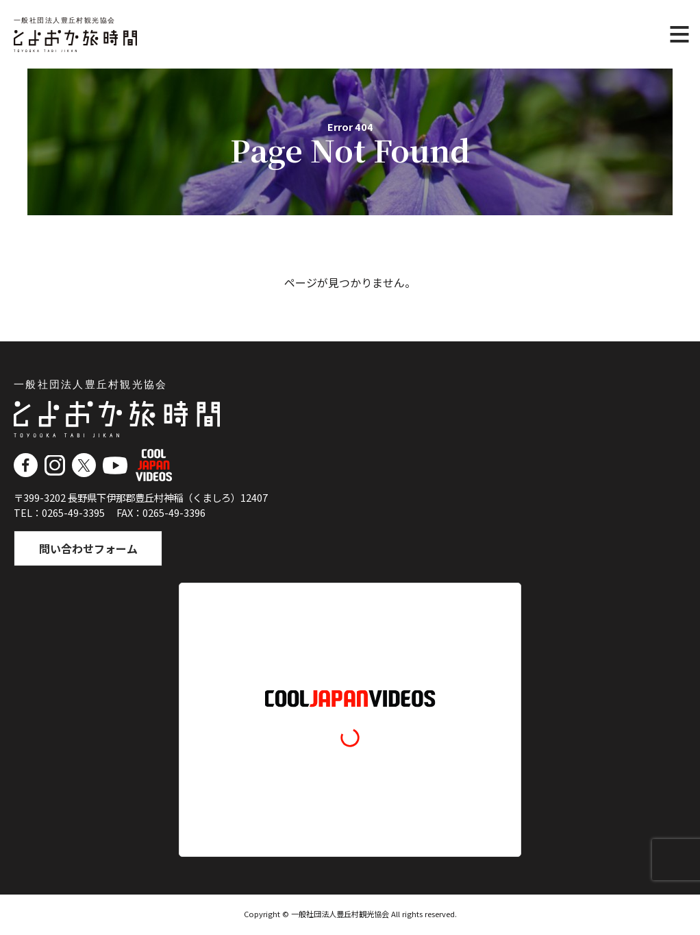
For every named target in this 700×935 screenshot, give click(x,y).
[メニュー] (679, 34)
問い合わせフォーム (90, 549)
